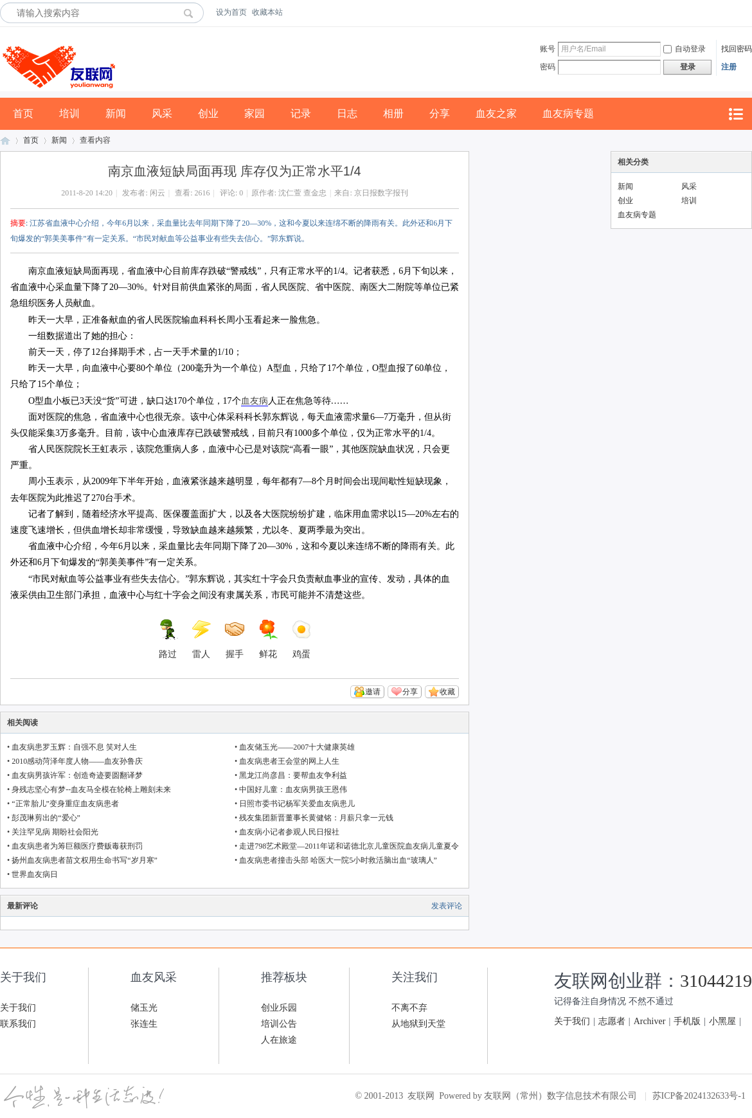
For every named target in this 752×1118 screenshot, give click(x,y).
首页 (23, 113)
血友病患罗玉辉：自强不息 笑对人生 (74, 747)
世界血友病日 (35, 874)
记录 (301, 113)
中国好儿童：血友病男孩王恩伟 (293, 789)
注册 (729, 66)
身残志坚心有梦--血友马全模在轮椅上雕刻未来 (91, 789)
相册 (393, 113)
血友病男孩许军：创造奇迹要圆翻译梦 (77, 775)
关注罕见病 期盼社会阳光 (55, 831)
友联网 (5, 140)
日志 (347, 113)
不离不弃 (409, 1008)
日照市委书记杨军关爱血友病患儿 (297, 803)
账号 (547, 48)
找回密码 (736, 48)
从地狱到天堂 (418, 1024)
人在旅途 (279, 1040)
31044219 (716, 981)
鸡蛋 (301, 639)
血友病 (254, 401)
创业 (208, 113)
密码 (547, 66)
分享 (439, 113)
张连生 (143, 1024)
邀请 (372, 691)
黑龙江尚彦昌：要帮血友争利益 (293, 775)
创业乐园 (279, 1008)
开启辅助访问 (749, 12)
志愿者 (611, 1021)
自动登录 (684, 48)
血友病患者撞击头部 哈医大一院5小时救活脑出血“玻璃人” (338, 860)
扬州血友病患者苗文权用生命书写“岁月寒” (84, 860)
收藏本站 (267, 12)
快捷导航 (735, 114)
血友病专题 (568, 113)
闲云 (157, 192)
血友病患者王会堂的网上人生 (289, 761)
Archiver (650, 1021)
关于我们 (18, 1008)
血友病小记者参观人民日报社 (289, 831)
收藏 (447, 691)
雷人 (201, 639)
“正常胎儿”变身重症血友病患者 (65, 803)
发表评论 (446, 905)
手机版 (687, 1021)
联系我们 (18, 1024)
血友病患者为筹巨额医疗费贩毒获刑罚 (77, 846)
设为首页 (231, 12)
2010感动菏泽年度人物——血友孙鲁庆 (77, 761)
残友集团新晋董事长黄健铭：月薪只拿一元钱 (316, 817)
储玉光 (143, 1008)
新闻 (115, 113)
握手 (234, 639)
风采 (162, 113)
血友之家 (496, 113)
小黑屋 (722, 1021)
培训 (69, 113)
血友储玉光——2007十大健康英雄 (297, 747)
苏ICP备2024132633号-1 (699, 1096)
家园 (254, 113)
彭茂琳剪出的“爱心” (46, 817)
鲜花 (268, 639)
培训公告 (279, 1024)
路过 (167, 639)
